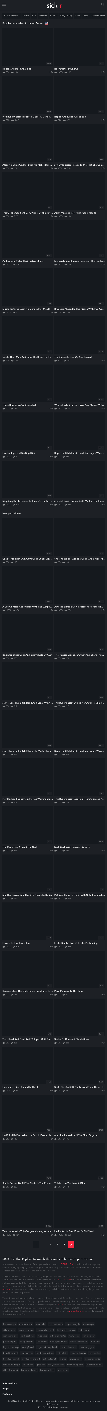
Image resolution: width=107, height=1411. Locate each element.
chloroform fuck (10, 1370)
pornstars (7, 1289)
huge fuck (95, 1341)
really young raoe (75, 1364)
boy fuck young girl (31, 1358)
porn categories (76, 1311)
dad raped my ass (58, 1341)
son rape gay (89, 1335)
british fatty (62, 1353)
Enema (53, 15)
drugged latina (26, 1341)
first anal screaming (66, 1330)
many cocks (74, 1335)
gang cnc (41, 1364)
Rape (85, 15)
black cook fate (28, 1335)
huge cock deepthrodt (47, 1347)
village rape (88, 1324)
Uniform (43, 15)
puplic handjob (73, 1324)
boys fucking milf (11, 1358)
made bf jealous (78, 1353)
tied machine (27, 1353)
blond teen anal (10, 1353)
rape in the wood (68, 1347)
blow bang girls (87, 1347)
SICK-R (59, 1304)
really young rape (56, 1364)
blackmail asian (56, 1324)
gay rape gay (76, 1358)
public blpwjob (50, 1358)
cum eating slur (10, 1335)
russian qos (28, 1364)
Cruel (77, 15)
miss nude (42, 1335)
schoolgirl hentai (58, 1335)
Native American (12, 15)
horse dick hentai (29, 1370)
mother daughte (92, 1358)
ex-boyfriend (28, 1347)
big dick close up (11, 1347)
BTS (34, 15)
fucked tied (42, 1341)
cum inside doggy (11, 1364)
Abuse (26, 15)
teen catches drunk (45, 1330)
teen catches (95, 1353)
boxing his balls (47, 1370)
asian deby (40, 1324)
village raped (9, 1330)
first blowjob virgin (45, 1353)
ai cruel (63, 1358)
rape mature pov (94, 1364)
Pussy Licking (66, 15)
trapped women (26, 1330)
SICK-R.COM (67, 1264)
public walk (84, 1330)
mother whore (25, 1324)
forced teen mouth (78, 1341)
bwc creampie (9, 1324)
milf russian (63, 1370)
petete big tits (9, 1341)
